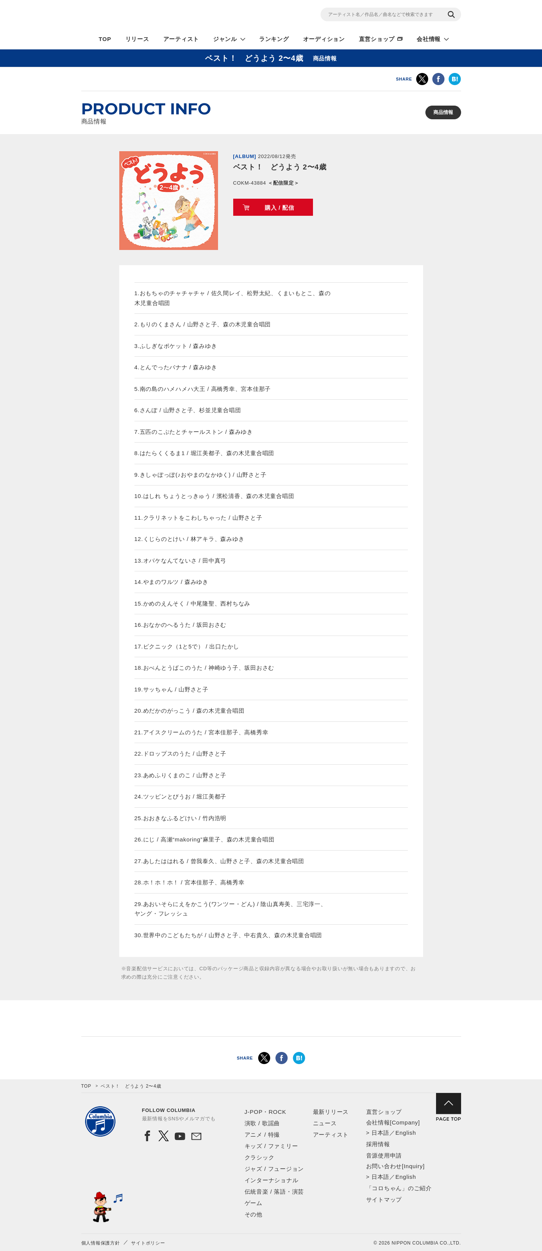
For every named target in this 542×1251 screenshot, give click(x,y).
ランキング (274, 39)
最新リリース (331, 1112)
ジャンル (225, 39)
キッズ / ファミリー (271, 1146)
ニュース (325, 1123)
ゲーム (253, 1203)
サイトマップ (384, 1199)
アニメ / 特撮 (262, 1134)
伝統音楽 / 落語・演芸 (274, 1191)
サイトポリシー (148, 1243)
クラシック (260, 1157)
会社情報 (429, 39)
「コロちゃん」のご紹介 (399, 1188)
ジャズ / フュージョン (274, 1169)
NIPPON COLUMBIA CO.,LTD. (149, 16)
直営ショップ (377, 39)
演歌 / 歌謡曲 (262, 1123)
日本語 (380, 1132)
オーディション (324, 39)
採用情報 (378, 1144)
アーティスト (181, 39)
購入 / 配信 (279, 207)
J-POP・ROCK (265, 1112)
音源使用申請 (384, 1155)
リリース (137, 39)
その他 (253, 1214)
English (405, 1132)
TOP (105, 39)
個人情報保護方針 (100, 1243)
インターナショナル (272, 1180)
